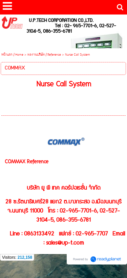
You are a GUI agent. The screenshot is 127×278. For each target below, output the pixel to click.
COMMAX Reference (26, 162)
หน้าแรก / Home (12, 55)
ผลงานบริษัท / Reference (44, 55)
